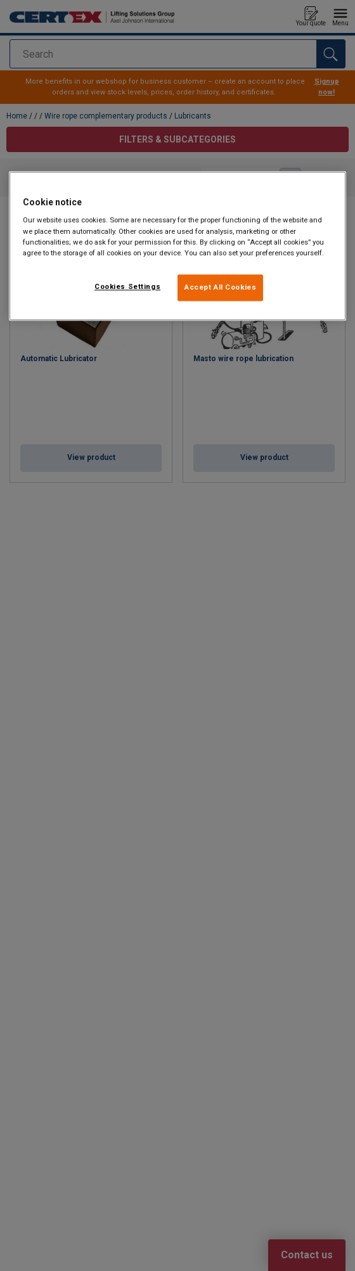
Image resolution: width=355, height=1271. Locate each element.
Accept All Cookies (220, 287)
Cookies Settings (127, 286)
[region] (177, 246)
